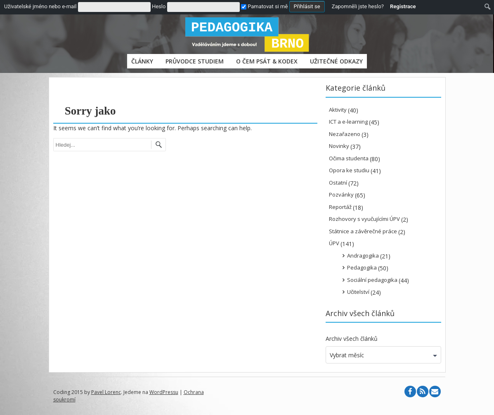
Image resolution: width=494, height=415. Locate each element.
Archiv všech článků (352, 338)
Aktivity (338, 109)
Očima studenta (349, 158)
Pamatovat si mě (264, 6)
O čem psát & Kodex (267, 61)
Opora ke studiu (349, 170)
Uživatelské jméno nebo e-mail (40, 6)
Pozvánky (341, 194)
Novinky (339, 146)
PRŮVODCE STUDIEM (194, 61)
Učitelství (358, 291)
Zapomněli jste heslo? (358, 6)
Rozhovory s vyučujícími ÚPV (364, 219)
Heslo (158, 6)
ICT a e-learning (348, 121)
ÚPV (334, 243)
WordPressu (163, 392)
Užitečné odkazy (336, 61)
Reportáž (340, 207)
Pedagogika (362, 267)
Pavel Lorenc (106, 392)
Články (142, 61)
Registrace (403, 6)
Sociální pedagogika (372, 280)
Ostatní (338, 182)
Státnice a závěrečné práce (363, 231)
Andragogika (363, 255)
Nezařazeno (344, 134)
